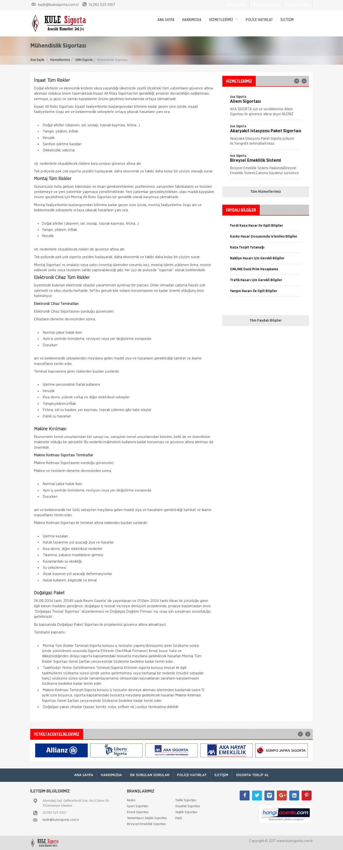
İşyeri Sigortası (137, 806)
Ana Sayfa (37, 60)
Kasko (131, 800)
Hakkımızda (191, 20)
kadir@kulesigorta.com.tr (61, 820)
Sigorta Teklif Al (252, 775)
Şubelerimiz (236, 4)
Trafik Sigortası (185, 800)
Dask (178, 818)
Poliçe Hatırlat (259, 20)
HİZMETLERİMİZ (223, 19)
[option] (266, 136)
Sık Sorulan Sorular (149, 775)
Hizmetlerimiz (60, 60)
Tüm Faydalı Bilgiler (266, 320)
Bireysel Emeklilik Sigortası (146, 824)
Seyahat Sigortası (187, 806)
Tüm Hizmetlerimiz (265, 191)
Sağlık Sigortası (186, 812)
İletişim (287, 20)
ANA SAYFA (165, 20)
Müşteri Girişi (298, 4)
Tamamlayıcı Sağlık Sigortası (147, 818)
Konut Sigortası (138, 812)
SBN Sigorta (83, 60)
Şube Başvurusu (266, 4)
